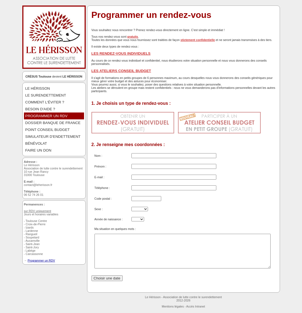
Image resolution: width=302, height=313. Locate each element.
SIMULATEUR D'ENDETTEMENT (53, 136)
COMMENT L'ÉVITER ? (44, 102)
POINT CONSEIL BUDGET (47, 130)
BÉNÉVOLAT (36, 143)
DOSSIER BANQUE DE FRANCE (53, 123)
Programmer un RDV (41, 260)
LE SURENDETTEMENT (45, 95)
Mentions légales (173, 306)
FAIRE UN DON (38, 150)
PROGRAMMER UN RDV (46, 116)
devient (53, 76)
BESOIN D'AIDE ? (40, 109)
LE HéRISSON (37, 88)
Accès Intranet (195, 306)
